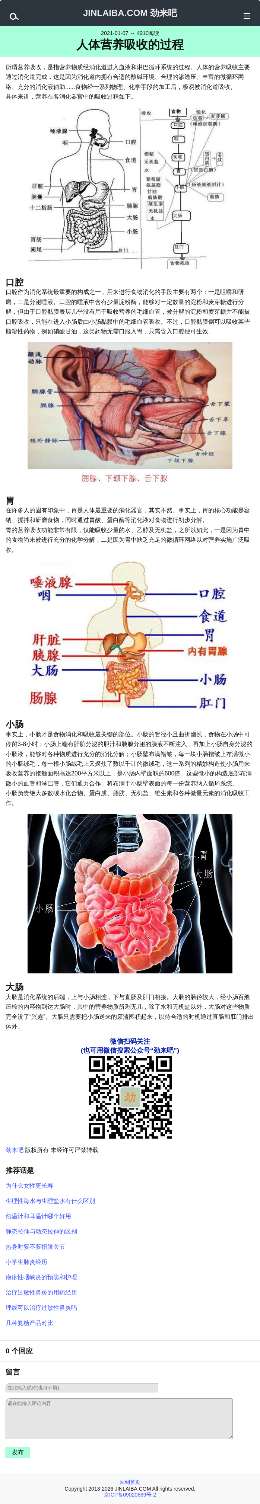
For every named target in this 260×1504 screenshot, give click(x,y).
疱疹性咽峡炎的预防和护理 (41, 1277)
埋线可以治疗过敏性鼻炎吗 (41, 1308)
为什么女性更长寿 (29, 1186)
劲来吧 (14, 1150)
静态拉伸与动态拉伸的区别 (41, 1231)
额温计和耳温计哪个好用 (38, 1216)
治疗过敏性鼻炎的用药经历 (41, 1292)
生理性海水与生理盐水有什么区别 (50, 1201)
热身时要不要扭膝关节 (35, 1247)
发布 (18, 1452)
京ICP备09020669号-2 (130, 1495)
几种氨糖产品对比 (29, 1323)
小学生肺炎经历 (26, 1262)
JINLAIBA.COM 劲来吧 (130, 13)
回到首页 (130, 1482)
